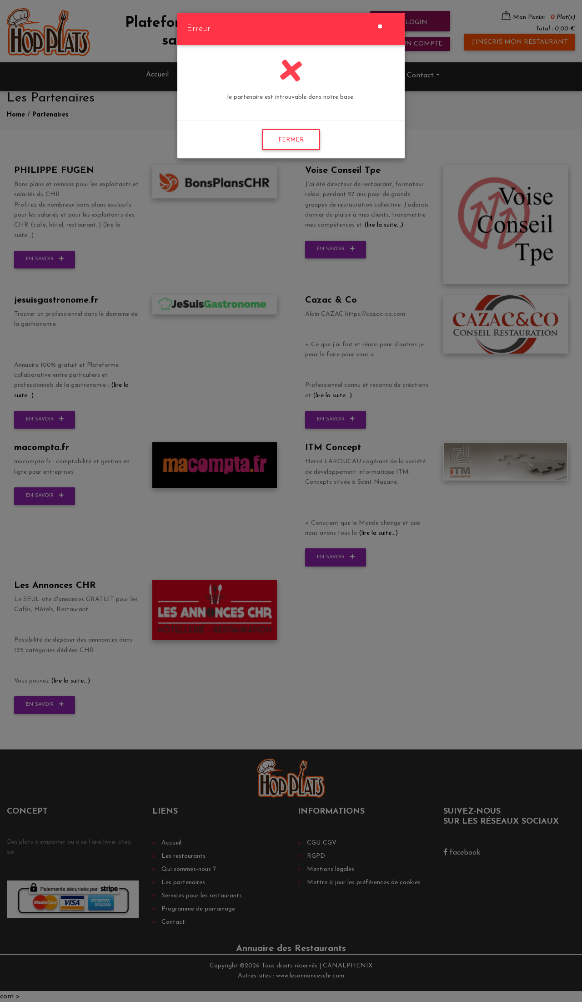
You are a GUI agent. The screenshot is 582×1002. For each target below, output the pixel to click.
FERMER (291, 140)
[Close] (380, 25)
